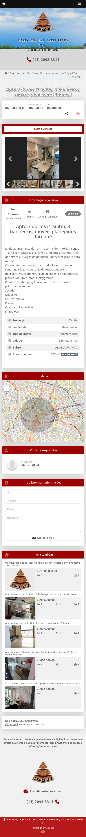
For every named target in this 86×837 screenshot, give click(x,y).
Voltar (76, 76)
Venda (20, 73)
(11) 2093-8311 (46, 59)
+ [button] (6, 384)
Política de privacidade (43, 827)
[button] (10, 159)
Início (9, 73)
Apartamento (53, 73)
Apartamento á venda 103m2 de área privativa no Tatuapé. (37, 623)
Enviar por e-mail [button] (43, 537)
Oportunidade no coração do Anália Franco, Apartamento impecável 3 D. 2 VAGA (43, 564)
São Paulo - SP (34, 73)
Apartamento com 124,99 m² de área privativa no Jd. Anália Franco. (42, 594)
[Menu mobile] (3, 4)
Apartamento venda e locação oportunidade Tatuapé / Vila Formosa (42, 683)
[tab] (15, 129)
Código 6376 (70, 73)
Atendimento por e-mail (43, 791)
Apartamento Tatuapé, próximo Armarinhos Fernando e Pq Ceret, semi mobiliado (41, 653)
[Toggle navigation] (80, 4)
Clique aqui (11, 724)
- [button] (6, 389)
